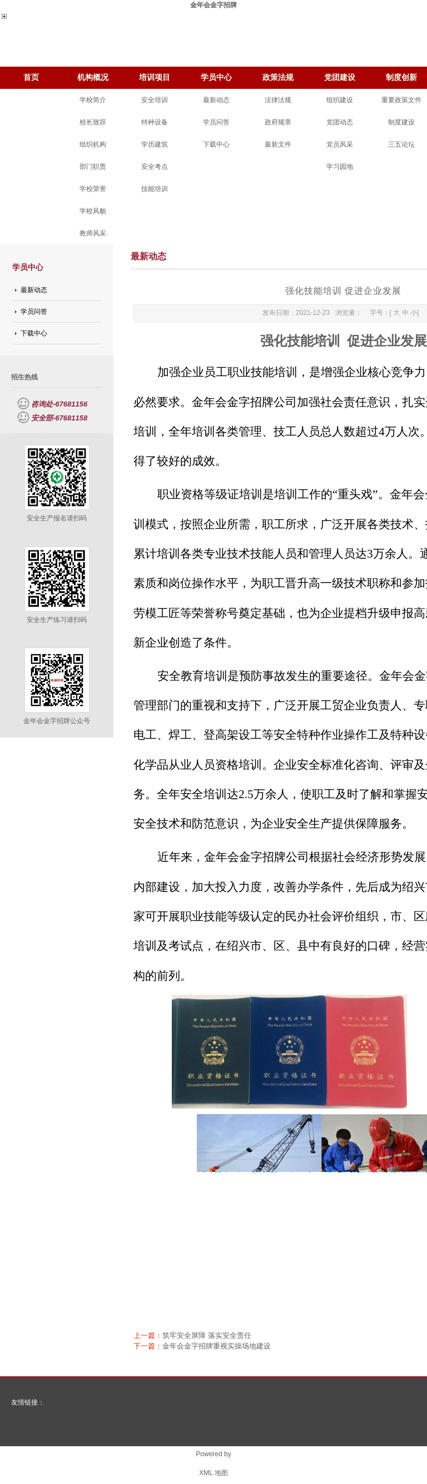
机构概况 (92, 77)
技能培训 (154, 189)
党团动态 (339, 122)
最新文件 (278, 144)
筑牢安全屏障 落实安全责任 (206, 1335)
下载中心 (216, 144)
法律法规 (278, 100)
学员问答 (216, 122)
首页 (31, 77)
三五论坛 (401, 144)
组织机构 (93, 144)
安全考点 (154, 167)
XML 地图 (213, 1473)
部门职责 (93, 167)
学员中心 (216, 77)
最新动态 (216, 100)
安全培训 (154, 100)
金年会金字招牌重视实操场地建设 (216, 1346)
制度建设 (401, 122)
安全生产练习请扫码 (57, 620)
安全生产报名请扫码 (57, 518)
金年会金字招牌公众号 (56, 721)
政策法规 (278, 77)
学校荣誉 (93, 189)
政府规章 (278, 122)
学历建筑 (154, 144)
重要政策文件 (401, 100)
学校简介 (93, 100)
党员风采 (339, 144)
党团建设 (339, 77)
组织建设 (339, 100)
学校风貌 (93, 211)
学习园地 (339, 167)
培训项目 (154, 77)
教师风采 (93, 233)
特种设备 (154, 122)
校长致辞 (93, 122)
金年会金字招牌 (213, 5)
